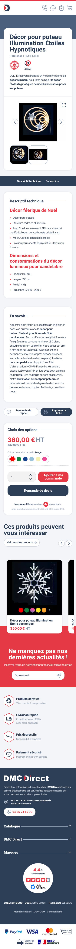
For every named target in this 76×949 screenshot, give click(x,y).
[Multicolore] (32, 610)
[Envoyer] (59, 675)
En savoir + (52, 181)
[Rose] (44, 459)
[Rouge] (12, 459)
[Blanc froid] (31, 459)
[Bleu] (25, 459)
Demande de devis (38, 490)
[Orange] (44, 610)
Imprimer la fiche (55, 412)
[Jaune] (38, 610)
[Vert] (18, 459)
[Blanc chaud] (38, 459)
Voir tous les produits (22, 542)
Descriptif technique (29, 181)
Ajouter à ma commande (53, 477)
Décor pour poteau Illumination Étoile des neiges (31, 622)
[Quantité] (22, 477)
